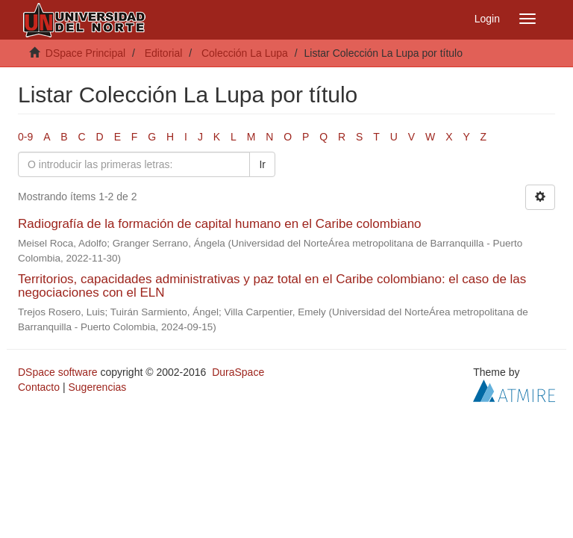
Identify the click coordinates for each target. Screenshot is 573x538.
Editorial (164, 53)
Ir (262, 164)
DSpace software (58, 372)
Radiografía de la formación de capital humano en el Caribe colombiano (220, 224)
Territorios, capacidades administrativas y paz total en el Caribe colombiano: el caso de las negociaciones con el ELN (272, 286)
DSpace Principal (85, 53)
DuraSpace (238, 372)
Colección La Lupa (244, 53)
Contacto (39, 387)
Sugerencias (97, 387)
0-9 (25, 137)
